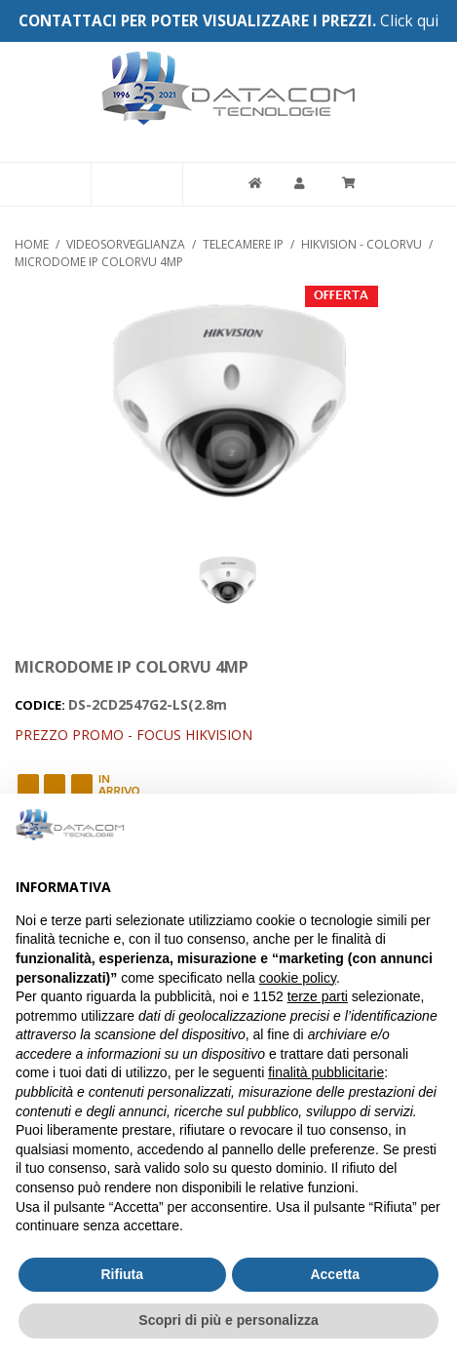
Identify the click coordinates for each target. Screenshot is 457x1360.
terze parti (317, 996)
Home (32, 244)
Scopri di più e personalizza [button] (228, 1320)
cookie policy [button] (297, 978)
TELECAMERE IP (243, 244)
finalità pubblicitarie (326, 1072)
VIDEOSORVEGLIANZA (125, 244)
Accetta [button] (335, 1274)
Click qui (409, 21)
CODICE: (41, 705)
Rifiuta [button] (121, 1274)
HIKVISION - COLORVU (361, 244)
